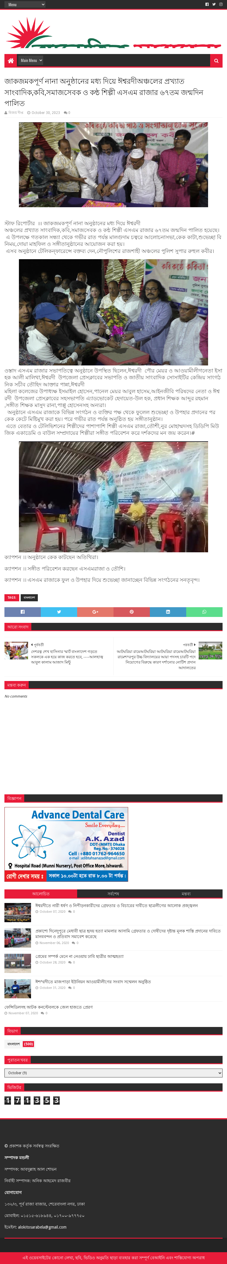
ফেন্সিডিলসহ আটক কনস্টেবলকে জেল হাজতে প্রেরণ (48, 1007)
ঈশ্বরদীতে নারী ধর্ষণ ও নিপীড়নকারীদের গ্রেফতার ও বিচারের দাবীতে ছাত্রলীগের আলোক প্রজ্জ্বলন (116, 905)
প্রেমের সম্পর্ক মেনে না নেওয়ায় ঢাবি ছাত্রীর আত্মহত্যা (79, 956)
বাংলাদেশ (29, 597)
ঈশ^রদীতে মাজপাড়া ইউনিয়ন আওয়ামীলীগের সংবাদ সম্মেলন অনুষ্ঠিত (93, 981)
